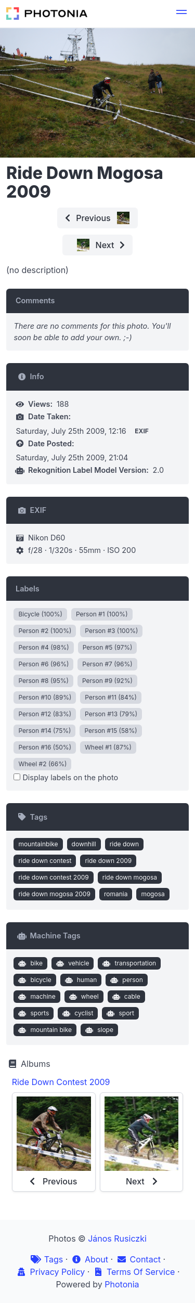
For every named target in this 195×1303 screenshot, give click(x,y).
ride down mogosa (129, 877)
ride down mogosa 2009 (54, 894)
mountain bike (44, 1030)
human (79, 980)
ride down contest (44, 861)
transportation (128, 963)
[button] (181, 13)
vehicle (71, 963)
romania (116, 894)
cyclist (77, 1013)
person (125, 980)
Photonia (122, 1284)
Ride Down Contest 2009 (61, 1082)
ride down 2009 (108, 861)
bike (29, 963)
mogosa (152, 894)
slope (98, 1030)
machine (36, 996)
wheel (82, 996)
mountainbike (38, 844)
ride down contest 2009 (53, 877)
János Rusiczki (117, 1238)
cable (125, 996)
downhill (84, 844)
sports (32, 1013)
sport (119, 1013)
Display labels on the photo (66, 777)
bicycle (33, 980)
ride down (124, 844)
